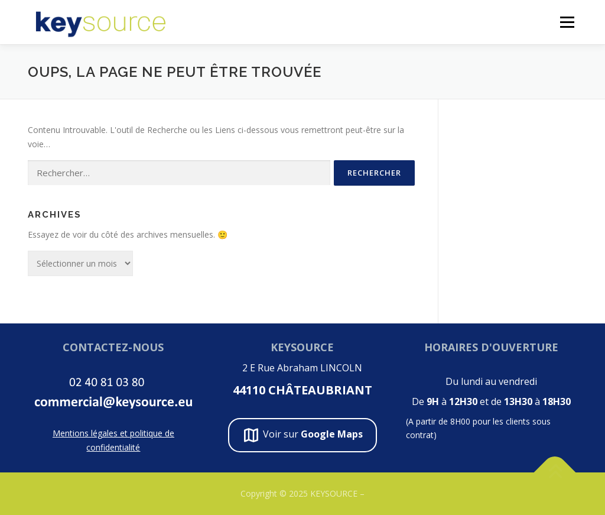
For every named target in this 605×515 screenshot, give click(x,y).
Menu (567, 22)
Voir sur (302, 435)
